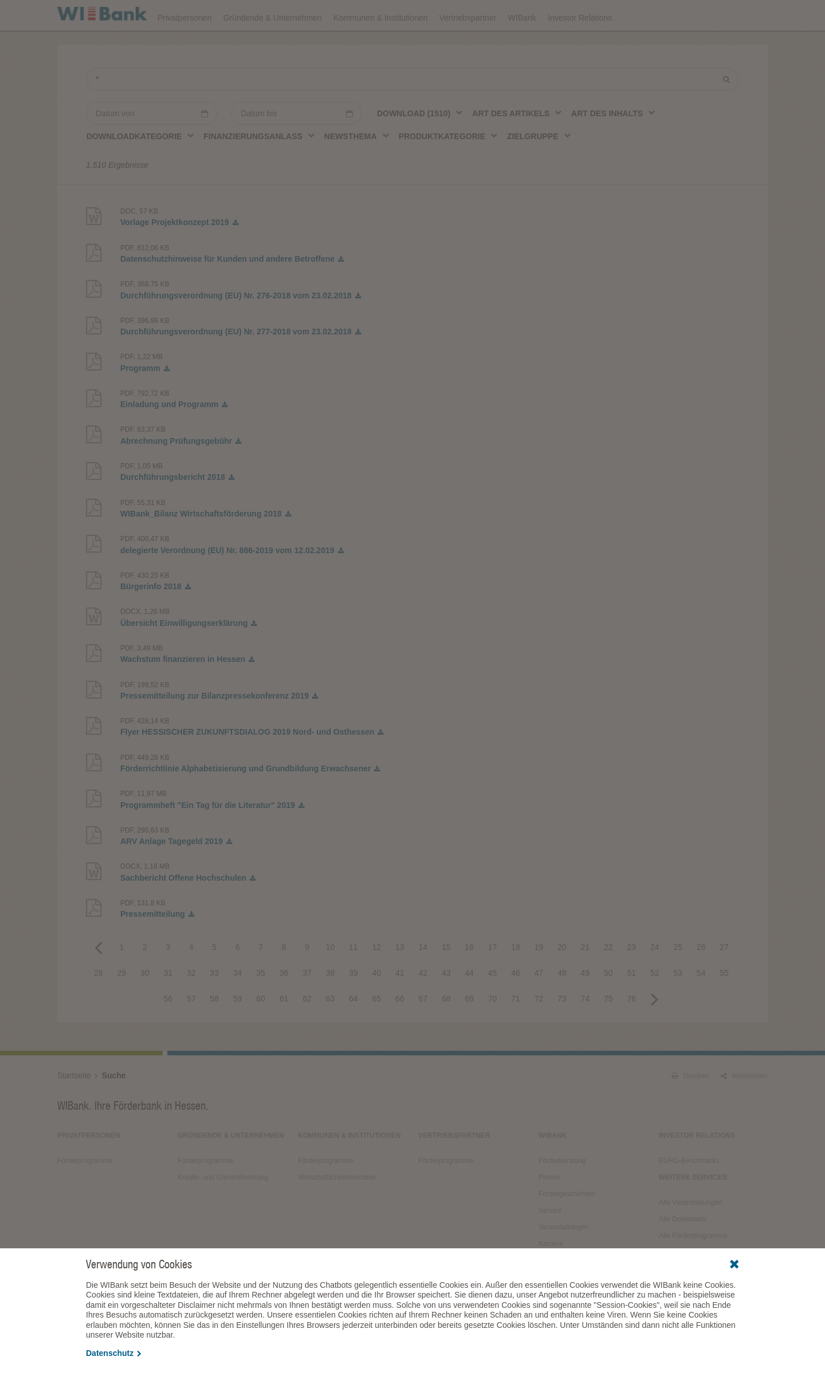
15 (446, 978)
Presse (549, 1209)
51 (632, 1004)
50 (608, 1004)
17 (492, 978)
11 (353, 978)
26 (701, 978)
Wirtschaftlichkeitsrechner (337, 1209)
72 (539, 1030)
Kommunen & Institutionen (380, 47)
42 (422, 1004)
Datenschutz (114, 1353)
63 (330, 1030)
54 (701, 1004)
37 (307, 1004)
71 (515, 1030)
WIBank (522, 47)
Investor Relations (580, 47)
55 (724, 1004)
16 (469, 978)
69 (469, 1030)
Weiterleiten (744, 1107)
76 (632, 1030)
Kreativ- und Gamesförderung (223, 1209)
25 (677, 978)
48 (562, 1004)
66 (399, 1030)
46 (515, 1004)
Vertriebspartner (468, 47)
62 (307, 1030)
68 (446, 1030)
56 (167, 1030)
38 (330, 1004)
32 (191, 1004)
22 (608, 978)
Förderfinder (651, 15)
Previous (98, 978)
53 (677, 1004)
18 (515, 978)
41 (399, 1004)
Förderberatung (562, 1192)
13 (399, 978)
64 (353, 1030)
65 (377, 1030)
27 (724, 978)
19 (539, 978)
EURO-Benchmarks (689, 1192)
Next (654, 1030)
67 (422, 1030)
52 (654, 1004)
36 (284, 1004)
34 (237, 1004)
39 (353, 1004)
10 (330, 978)
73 (562, 1030)
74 (585, 1030)
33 (214, 1004)
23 (632, 978)
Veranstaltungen (448, 15)
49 (585, 1004)
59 (237, 1030)
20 (562, 978)
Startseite (74, 1106)
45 (492, 1004)
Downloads (514, 15)
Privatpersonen (184, 47)
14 (422, 978)
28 (98, 1004)
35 (260, 1004)
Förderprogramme (581, 15)
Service (550, 1242)
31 (167, 1004)
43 (446, 1004)
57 (191, 1030)
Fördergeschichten (567, 1225)
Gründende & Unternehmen (272, 47)
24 (654, 978)
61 (284, 1030)
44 (469, 1004)
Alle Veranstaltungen (690, 1234)
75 (608, 1030)
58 (214, 1030)
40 (377, 1004)
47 (539, 1004)
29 (122, 1004)
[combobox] (420, 145)
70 (492, 1030)
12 (377, 978)
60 (260, 1030)
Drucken (690, 1107)
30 (145, 1004)
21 (585, 978)
